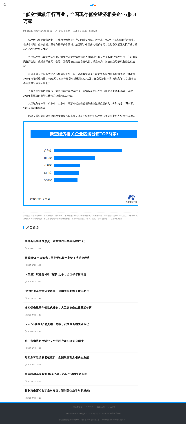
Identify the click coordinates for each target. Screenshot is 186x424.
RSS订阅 (111, 407)
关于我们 (89, 407)
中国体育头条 (70, 215)
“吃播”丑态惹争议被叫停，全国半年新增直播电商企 (57, 291)
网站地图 (101, 407)
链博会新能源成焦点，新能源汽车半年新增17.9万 (55, 241)
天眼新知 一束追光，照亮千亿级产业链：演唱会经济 (57, 257)
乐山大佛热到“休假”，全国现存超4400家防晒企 (54, 340)
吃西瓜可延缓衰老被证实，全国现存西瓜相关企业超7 (58, 357)
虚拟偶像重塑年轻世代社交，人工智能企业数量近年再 (58, 307)
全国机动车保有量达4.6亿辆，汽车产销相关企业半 (56, 374)
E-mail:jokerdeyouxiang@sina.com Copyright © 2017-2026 (87, 413)
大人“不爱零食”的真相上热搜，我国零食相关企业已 (57, 324)
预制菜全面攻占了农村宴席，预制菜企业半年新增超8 (58, 390)
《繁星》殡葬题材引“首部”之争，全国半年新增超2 (56, 274)
